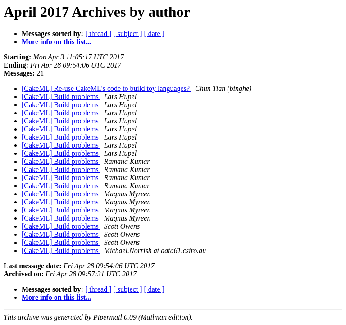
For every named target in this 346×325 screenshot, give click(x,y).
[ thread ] (98, 33)
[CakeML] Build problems (61, 96)
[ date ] (154, 33)
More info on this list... (56, 41)
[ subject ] (128, 33)
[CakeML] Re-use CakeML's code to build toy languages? (106, 88)
